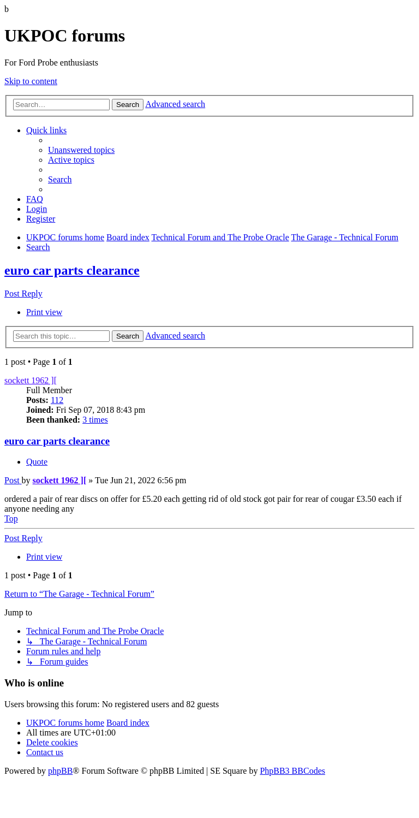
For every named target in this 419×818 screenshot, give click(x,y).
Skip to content (30, 81)
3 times (95, 419)
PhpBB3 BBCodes (292, 770)
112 (57, 400)
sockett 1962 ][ (30, 380)
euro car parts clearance (72, 270)
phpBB (60, 770)
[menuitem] (81, 150)
